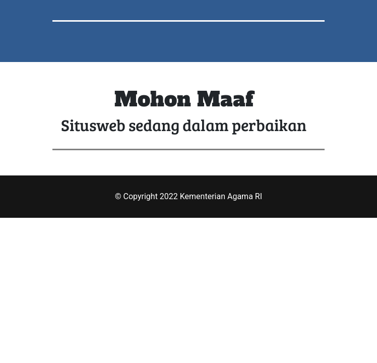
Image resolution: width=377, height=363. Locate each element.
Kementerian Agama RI (221, 196)
